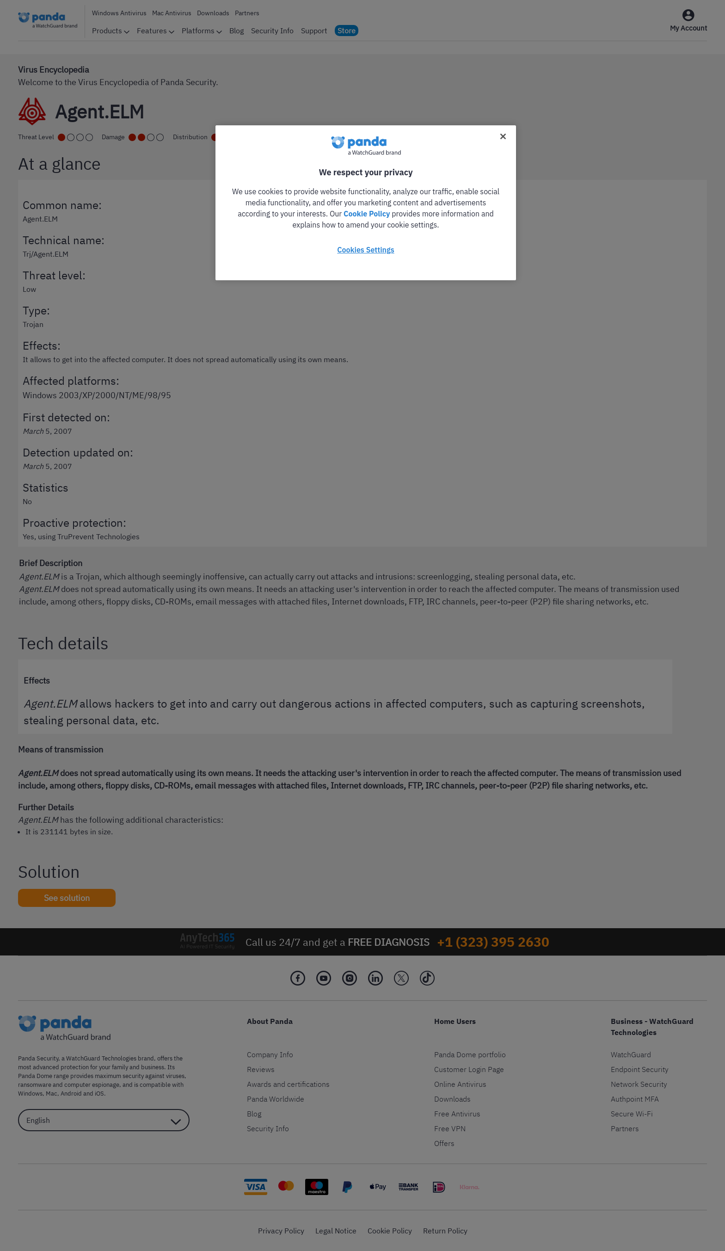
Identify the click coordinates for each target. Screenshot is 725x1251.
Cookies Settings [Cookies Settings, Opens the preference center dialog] (365, 249)
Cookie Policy (367, 213)
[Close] (503, 136)
